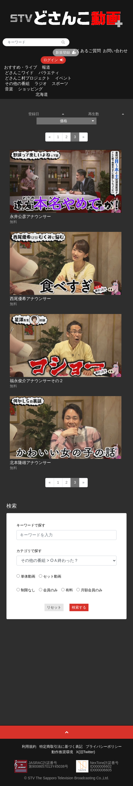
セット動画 (52, 576)
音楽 (9, 89)
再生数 (106, 114)
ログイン (53, 60)
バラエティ (49, 72)
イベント (63, 78)
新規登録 (66, 52)
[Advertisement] (67, 660)
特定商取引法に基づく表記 (61, 746)
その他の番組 (17, 83)
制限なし (28, 590)
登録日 (46, 114)
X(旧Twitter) (85, 752)
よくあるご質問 (86, 51)
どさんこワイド (19, 72)
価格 (77, 121)
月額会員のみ (91, 590)
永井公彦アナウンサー (30, 216)
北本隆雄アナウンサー (30, 462)
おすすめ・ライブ (20, 67)
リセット (54, 607)
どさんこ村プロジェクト (27, 78)
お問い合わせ (115, 51)
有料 (69, 590)
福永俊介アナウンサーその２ (36, 381)
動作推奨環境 (62, 752)
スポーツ (60, 83)
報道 (46, 67)
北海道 (42, 94)
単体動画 (28, 576)
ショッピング (30, 89)
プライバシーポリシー (104, 746)
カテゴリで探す (29, 551)
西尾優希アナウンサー (30, 298)
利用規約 (29, 746)
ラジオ (40, 83)
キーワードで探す (30, 525)
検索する (79, 607)
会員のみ (50, 590)
